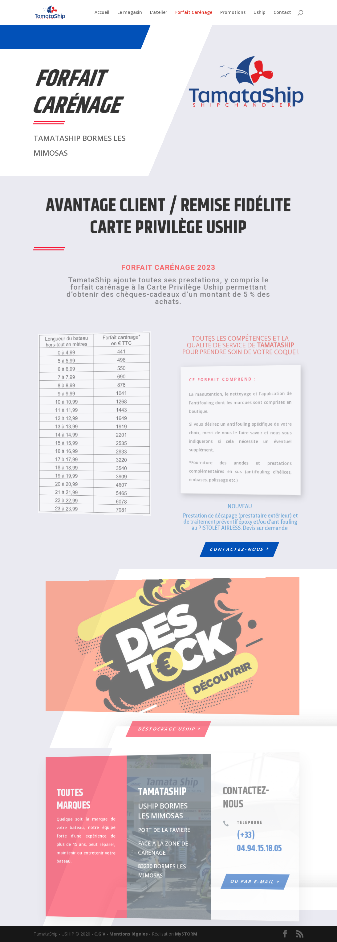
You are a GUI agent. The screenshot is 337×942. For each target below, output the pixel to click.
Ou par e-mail (242, 884)
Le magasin (129, 12)
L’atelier (158, 12)
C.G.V (99, 934)
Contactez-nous (237, 549)
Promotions (233, 12)
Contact (282, 12)
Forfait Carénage (193, 12)
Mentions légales (128, 934)
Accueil (102, 12)
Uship (260, 12)
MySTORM (186, 934)
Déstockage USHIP (167, 729)
